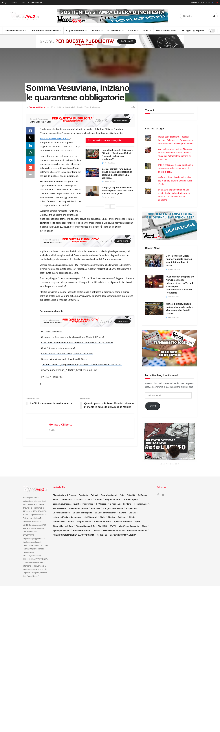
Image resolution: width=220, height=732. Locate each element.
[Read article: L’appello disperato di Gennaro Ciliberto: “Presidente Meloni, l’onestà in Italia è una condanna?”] (92, 154)
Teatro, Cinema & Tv (85, 526)
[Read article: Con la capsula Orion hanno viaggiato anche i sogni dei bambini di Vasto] (154, 260)
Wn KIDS (102, 526)
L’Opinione (131, 508)
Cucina (89, 499)
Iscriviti (152, 406)
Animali (94, 495)
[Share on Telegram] (30, 160)
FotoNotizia (87, 504)
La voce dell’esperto (82, 513)
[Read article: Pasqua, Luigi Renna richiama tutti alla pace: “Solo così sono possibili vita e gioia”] (92, 191)
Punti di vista (59, 521)
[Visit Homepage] (21, 15)
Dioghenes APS (112, 499)
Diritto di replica (130, 499)
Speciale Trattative (123, 521)
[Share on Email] (30, 167)
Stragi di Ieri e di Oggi (63, 526)
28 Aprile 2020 (57, 107)
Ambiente (83, 495)
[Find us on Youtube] (163, 495)
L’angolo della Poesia (113, 508)
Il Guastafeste (59, 508)
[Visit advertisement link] (112, 16)
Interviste (95, 508)
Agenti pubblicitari (61, 530)
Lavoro (122, 513)
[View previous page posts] (107, 206)
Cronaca (78, 499)
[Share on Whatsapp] (30, 152)
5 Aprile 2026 (108, 181)
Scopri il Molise (84, 521)
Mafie (102, 517)
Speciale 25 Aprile (102, 521)
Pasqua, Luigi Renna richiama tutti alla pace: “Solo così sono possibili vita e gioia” (117, 190)
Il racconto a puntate (78, 508)
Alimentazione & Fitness (64, 495)
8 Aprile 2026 (108, 163)
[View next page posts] (112, 206)
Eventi (76, 504)
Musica (111, 517)
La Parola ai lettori (61, 513)
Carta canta (66, 499)
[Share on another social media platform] (30, 174)
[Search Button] (214, 16)
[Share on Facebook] (30, 130)
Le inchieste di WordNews (46, 29)
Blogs (4, 3)
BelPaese (142, 495)
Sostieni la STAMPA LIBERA (123, 535)
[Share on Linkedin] (30, 145)
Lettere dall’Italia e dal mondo (67, 517)
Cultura (133, 29)
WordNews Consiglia (129, 526)
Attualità (96, 29)
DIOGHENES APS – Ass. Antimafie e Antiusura (125, 530)
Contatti (22, 3)
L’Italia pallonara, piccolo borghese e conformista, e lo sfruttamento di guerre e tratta (175, 168)
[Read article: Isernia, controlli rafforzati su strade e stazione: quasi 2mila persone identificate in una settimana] (92, 172)
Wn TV (113, 526)
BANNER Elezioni (81, 530)
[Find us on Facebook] (158, 495)
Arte (122, 495)
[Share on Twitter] (30, 138)
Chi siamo (13, 3)
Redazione (102, 535)
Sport (147, 29)
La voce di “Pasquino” (105, 513)
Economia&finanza (61, 504)
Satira (71, 521)
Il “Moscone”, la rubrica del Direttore (113, 504)
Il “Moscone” (114, 30)
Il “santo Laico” (141, 504)
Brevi (55, 499)
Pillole (132, 517)
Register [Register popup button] (198, 30)
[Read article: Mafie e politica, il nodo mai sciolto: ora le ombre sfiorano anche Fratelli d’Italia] (154, 308)
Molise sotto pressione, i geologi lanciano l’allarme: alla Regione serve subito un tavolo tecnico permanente (176, 140)
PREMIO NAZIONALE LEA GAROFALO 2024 (73, 535)
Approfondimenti (76, 29)
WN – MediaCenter (166, 30)
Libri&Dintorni (90, 517)
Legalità (132, 513)
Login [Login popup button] (186, 30)
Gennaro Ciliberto (37, 107)
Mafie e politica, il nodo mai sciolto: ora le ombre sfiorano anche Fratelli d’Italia (175, 180)
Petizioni (122, 517)
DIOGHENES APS (34, 3)
